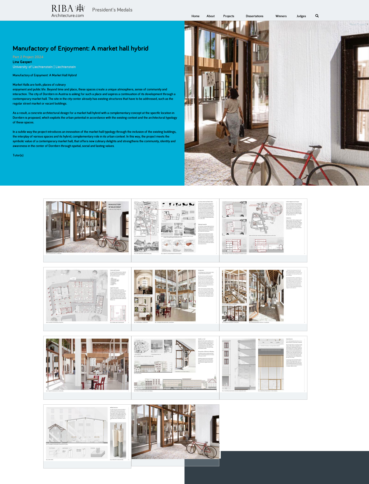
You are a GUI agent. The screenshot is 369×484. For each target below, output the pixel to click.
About (211, 16)
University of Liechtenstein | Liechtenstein (44, 66)
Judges (301, 16)
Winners (281, 16)
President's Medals (112, 9)
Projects (228, 16)
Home (196, 16)
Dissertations (254, 16)
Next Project (358, 24)
